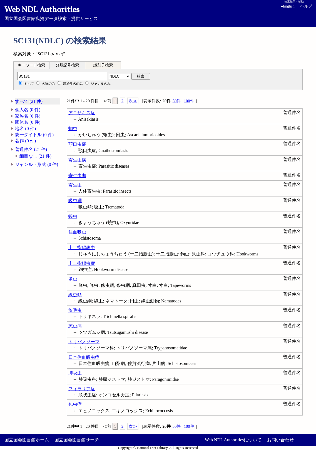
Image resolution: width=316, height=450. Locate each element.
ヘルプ (306, 6)
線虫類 (75, 294)
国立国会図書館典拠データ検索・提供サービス (158, 13)
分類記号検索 (67, 65)
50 (177, 101)
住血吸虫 (77, 232)
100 (189, 101)
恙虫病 (75, 326)
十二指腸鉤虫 (81, 247)
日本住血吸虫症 (83, 357)
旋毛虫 (75, 310)
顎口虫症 (77, 144)
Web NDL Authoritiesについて (233, 439)
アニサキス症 (81, 112)
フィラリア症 (81, 388)
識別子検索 (103, 65)
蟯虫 (72, 216)
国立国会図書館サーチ (76, 439)
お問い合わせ (280, 439)
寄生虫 (75, 185)
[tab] (31, 65)
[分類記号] (62, 76)
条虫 (72, 279)
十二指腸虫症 (81, 263)
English (288, 6)
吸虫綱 (75, 200)
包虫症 (75, 404)
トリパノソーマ (83, 341)
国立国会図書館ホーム (26, 439)
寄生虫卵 (77, 175)
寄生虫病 (77, 160)
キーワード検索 (31, 65)
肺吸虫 (75, 373)
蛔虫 (72, 128)
